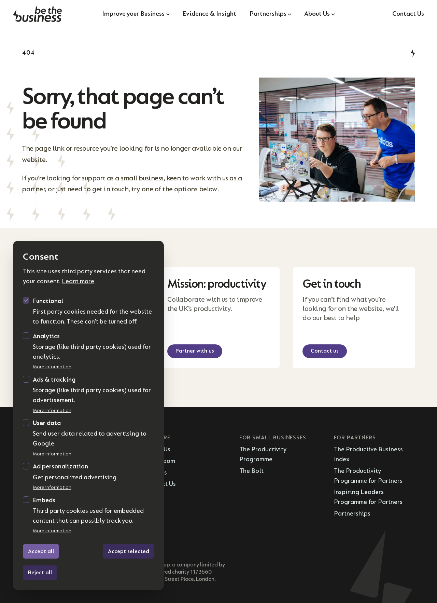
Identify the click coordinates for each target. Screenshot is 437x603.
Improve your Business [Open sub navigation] (135, 14)
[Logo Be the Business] (53, 14)
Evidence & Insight (209, 14)
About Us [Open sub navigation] (319, 14)
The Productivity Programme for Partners (368, 476)
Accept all (41, 551)
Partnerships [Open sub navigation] (270, 14)
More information (52, 367)
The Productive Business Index (368, 454)
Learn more (78, 281)
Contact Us (408, 14)
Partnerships (352, 514)
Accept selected (128, 551)
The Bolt (251, 471)
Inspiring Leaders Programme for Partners (368, 497)
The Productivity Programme (262, 454)
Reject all (40, 572)
